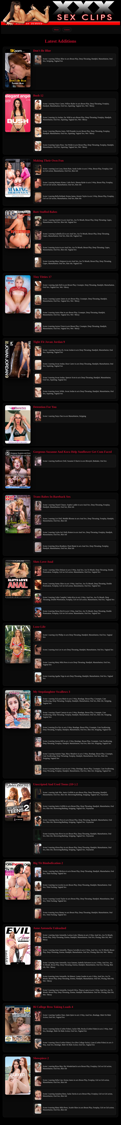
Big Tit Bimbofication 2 (48, 863)
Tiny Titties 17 (42, 277)
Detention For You (44, 407)
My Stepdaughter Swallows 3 (51, 691)
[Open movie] (18, 68)
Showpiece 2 (41, 1058)
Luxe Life (39, 626)
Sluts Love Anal (43, 561)
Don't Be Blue (42, 50)
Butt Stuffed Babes (45, 212)
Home (56, 30)
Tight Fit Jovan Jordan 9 (49, 342)
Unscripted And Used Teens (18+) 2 (55, 784)
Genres (67, 30)
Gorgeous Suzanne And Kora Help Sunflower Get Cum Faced (72, 451)
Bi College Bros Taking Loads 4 (53, 1007)
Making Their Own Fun (48, 160)
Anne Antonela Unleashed (49, 928)
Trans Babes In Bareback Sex (52, 496)
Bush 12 (38, 95)
